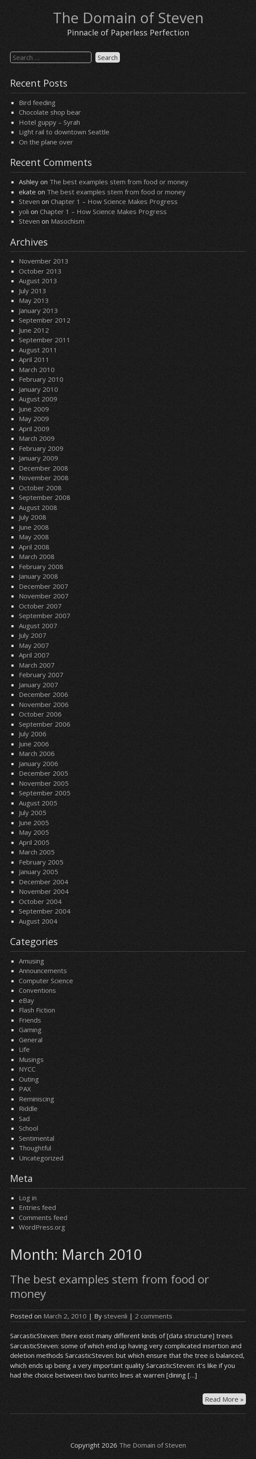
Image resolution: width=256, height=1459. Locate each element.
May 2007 (34, 645)
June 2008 (34, 527)
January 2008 (38, 576)
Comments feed (43, 1217)
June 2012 (34, 330)
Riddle (28, 1108)
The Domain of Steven (128, 18)
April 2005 (34, 842)
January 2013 (38, 310)
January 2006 (38, 763)
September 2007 (44, 615)
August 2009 (38, 398)
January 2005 (38, 871)
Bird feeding (37, 102)
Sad (24, 1118)
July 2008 (32, 517)
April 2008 (34, 546)
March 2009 (37, 438)
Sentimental (36, 1138)
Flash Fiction (37, 1009)
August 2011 (38, 349)
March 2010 (37, 369)
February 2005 (41, 862)
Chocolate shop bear (50, 112)
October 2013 (40, 271)
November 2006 (44, 704)
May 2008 (34, 536)
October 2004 (40, 901)
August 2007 (38, 625)
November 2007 (44, 595)
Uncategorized (41, 1157)
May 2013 (34, 300)
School (28, 1128)
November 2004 (44, 891)
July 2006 (32, 733)
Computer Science (46, 980)
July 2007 (32, 635)
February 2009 (41, 448)
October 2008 (40, 487)
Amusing (31, 960)
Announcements (43, 970)
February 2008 (41, 566)
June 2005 (34, 822)
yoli (24, 211)
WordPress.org (42, 1227)
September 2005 (44, 792)
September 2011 (44, 339)
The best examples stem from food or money (118, 181)
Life (24, 1049)
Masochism (67, 221)
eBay (26, 1000)
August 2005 (38, 802)
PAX (25, 1088)
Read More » (225, 1399)
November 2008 (44, 477)
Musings (31, 1059)
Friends (30, 1020)
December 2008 (43, 468)
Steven (29, 201)
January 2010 (38, 389)
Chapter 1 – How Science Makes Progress (114, 201)
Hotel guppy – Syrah (49, 122)
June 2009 (34, 408)
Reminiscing (36, 1098)
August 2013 (38, 280)
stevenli (115, 1315)
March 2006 (37, 753)
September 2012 (44, 320)
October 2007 (40, 605)
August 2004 (38, 921)
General (30, 1039)
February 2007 (41, 674)
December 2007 (43, 586)
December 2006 (43, 694)
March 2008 (37, 556)
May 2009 (34, 418)
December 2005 (43, 773)
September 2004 (44, 911)
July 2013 (32, 290)
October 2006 (40, 714)
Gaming (30, 1029)
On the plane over (46, 141)
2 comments (153, 1315)
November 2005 (44, 783)
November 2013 (44, 261)
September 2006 (44, 724)
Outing (29, 1079)
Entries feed (37, 1207)
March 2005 (37, 851)
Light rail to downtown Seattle (64, 131)
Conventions (37, 990)
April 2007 (34, 654)
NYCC (27, 1069)
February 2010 (41, 379)
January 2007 (38, 684)
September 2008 (44, 497)
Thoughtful (35, 1147)
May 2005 (34, 832)
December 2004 (43, 881)
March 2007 (37, 665)
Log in (28, 1197)
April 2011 (34, 359)
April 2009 (34, 428)
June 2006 (34, 743)
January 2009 (38, 458)
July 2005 (32, 812)
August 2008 (38, 507)
